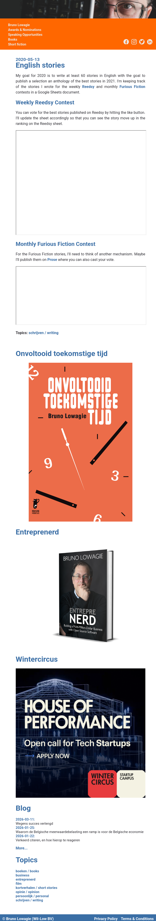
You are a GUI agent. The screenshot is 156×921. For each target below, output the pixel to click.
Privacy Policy (106, 919)
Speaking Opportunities (25, 34)
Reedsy (88, 87)
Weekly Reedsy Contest (45, 102)
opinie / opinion (27, 892)
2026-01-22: (25, 836)
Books (12, 39)
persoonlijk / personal (32, 896)
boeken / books (27, 871)
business (22, 875)
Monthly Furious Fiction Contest (55, 244)
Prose (52, 259)
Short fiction (17, 44)
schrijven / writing (44, 333)
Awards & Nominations (24, 30)
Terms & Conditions (137, 919)
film (19, 884)
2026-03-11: (25, 819)
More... (22, 848)
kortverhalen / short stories (36, 888)
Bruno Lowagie (19, 25)
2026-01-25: (25, 828)
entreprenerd (25, 879)
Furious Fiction (132, 87)
